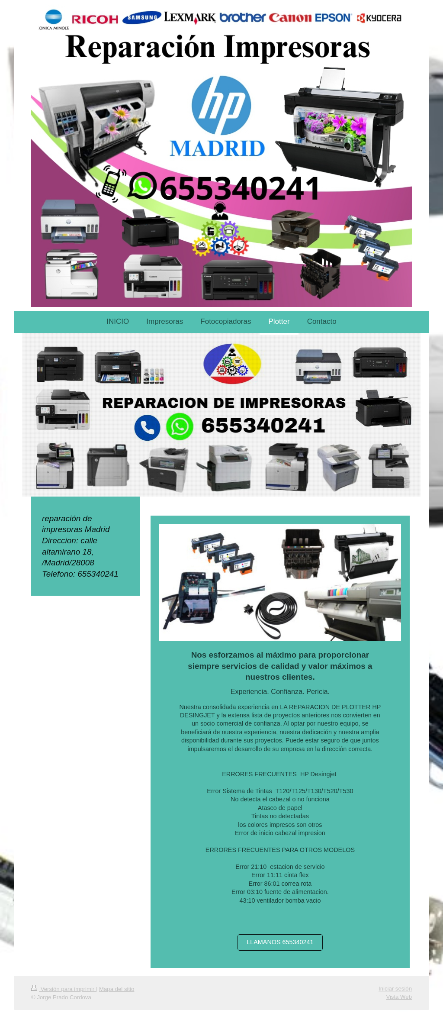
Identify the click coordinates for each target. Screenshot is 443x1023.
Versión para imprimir (63, 989)
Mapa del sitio (116, 989)
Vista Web (399, 997)
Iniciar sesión (395, 988)
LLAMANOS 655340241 (280, 942)
